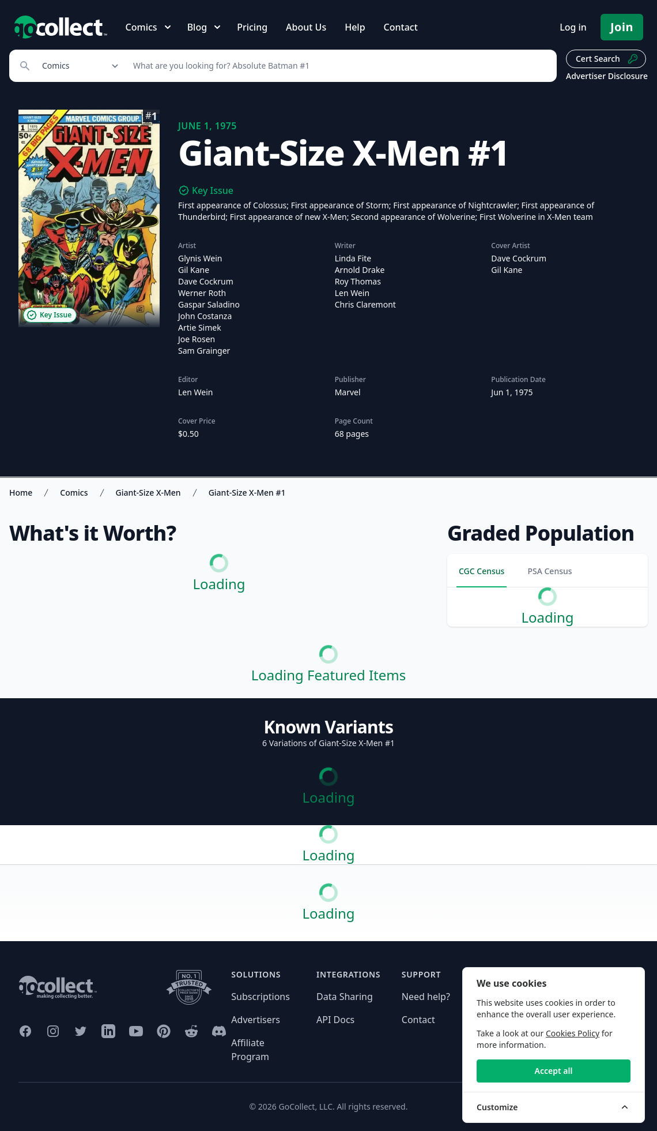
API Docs (335, 1019)
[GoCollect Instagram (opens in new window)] (53, 1031)
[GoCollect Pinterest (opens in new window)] (164, 1031)
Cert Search (607, 59)
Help (355, 27)
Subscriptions (260, 996)
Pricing (252, 27)
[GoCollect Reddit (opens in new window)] (191, 1031)
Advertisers (255, 1019)
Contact (401, 27)
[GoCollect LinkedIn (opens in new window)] (108, 1031)
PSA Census (549, 571)
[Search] (338, 65)
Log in (573, 27)
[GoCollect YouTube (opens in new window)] (136, 1031)
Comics (74, 492)
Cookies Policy (572, 1033)
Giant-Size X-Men (148, 492)
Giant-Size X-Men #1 (247, 492)
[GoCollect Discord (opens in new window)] (219, 1031)
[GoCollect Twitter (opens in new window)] (81, 1031)
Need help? (426, 996)
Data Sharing (344, 996)
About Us (306, 27)
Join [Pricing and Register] (621, 27)
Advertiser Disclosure (607, 75)
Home (20, 492)
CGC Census (481, 571)
